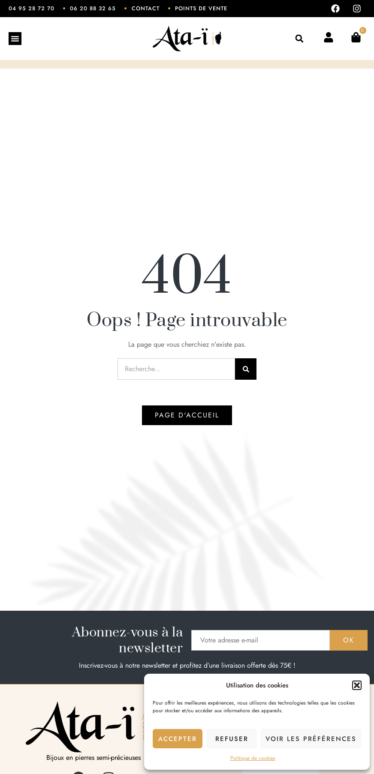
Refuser (231, 739)
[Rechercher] (245, 369)
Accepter (177, 739)
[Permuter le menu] (15, 38)
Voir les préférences (310, 739)
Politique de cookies (252, 758)
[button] (357, 685)
